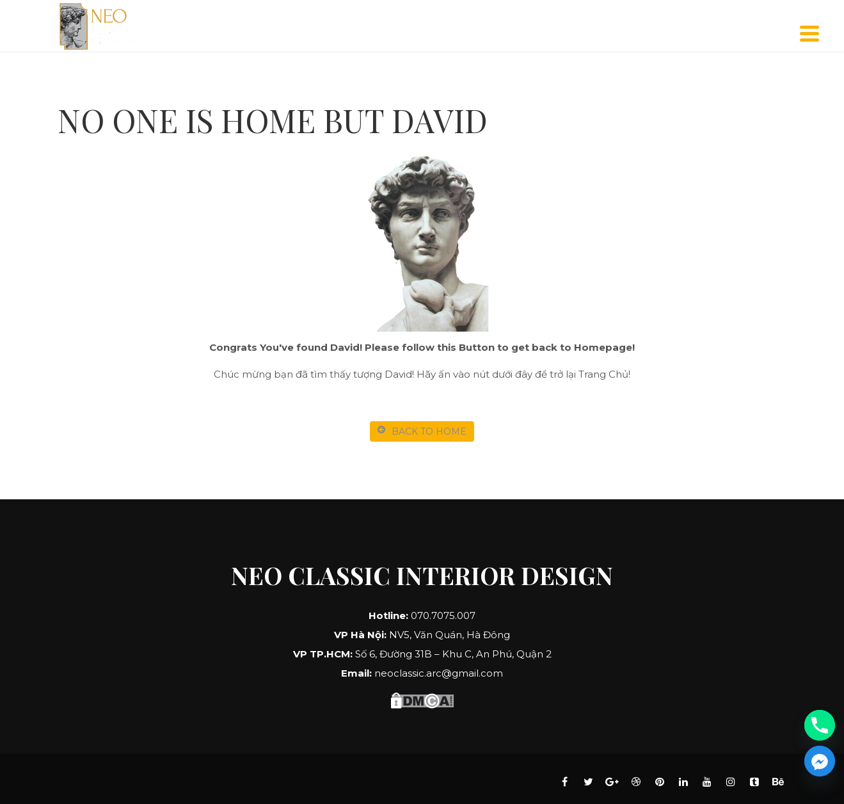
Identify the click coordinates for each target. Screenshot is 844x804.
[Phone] (819, 725)
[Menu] (809, 33)
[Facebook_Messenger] (819, 761)
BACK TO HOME (422, 431)
